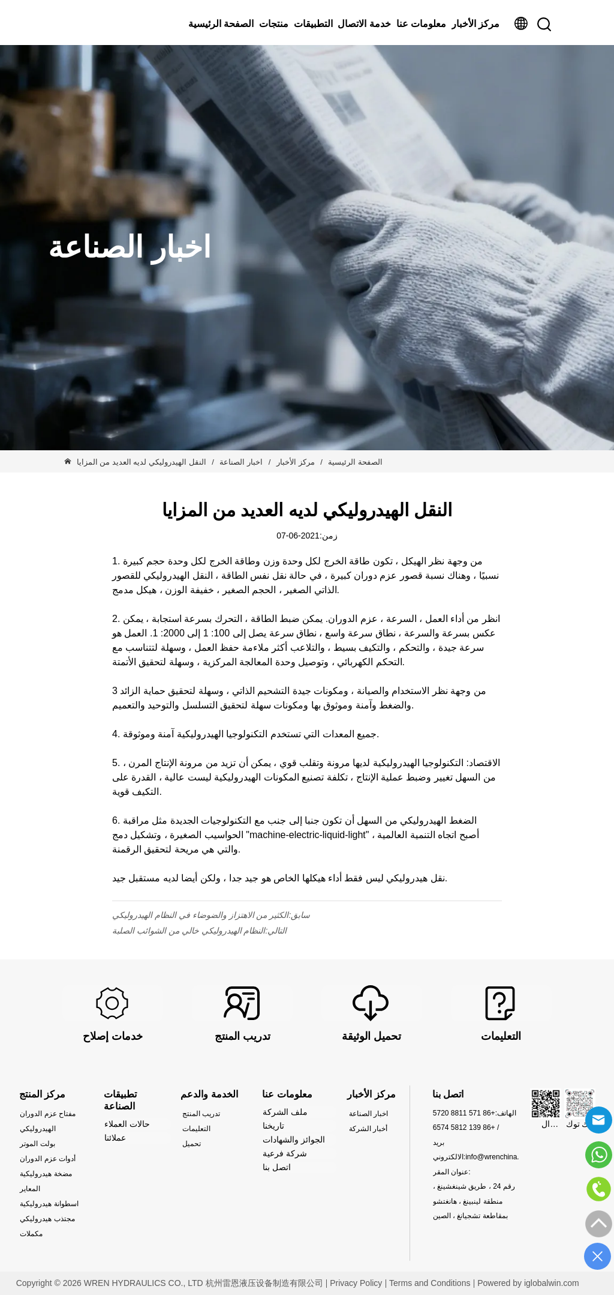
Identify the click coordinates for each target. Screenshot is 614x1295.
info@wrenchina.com (498, 1157)
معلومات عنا (421, 24)
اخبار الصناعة (241, 461)
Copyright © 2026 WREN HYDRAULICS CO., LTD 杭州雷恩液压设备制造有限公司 (169, 1283)
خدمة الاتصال (364, 24)
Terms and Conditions (429, 1283)
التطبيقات (313, 24)
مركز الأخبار (475, 24)
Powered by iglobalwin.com (528, 1283)
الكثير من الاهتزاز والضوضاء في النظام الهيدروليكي (200, 915)
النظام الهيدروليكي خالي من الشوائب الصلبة (188, 930)
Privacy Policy (356, 1283)
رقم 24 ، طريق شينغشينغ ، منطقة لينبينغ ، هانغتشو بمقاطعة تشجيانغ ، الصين (474, 1201)
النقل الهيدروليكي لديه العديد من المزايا (143, 461)
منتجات (273, 24)
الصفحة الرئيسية (221, 24)
